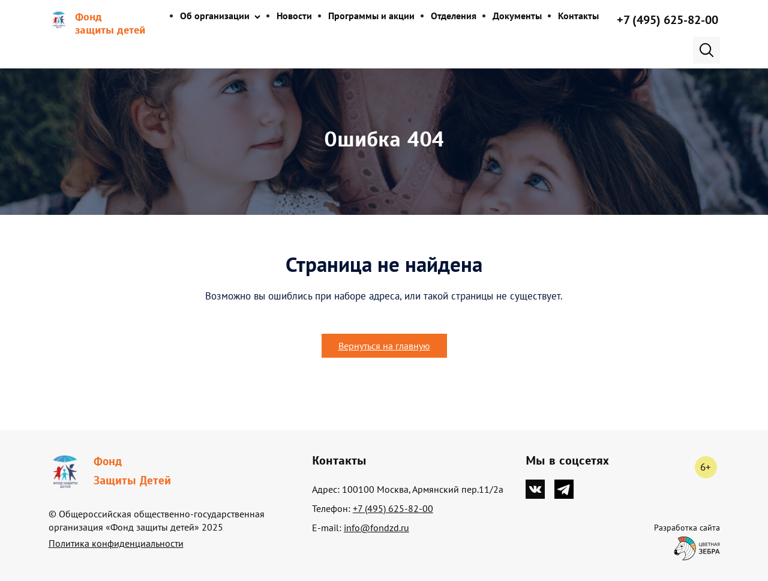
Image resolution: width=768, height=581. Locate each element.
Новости (294, 16)
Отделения (453, 16)
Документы (517, 16)
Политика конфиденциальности (116, 543)
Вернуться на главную (384, 346)
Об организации (215, 16)
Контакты (578, 16)
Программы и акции (371, 16)
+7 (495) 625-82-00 (667, 20)
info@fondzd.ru (376, 528)
